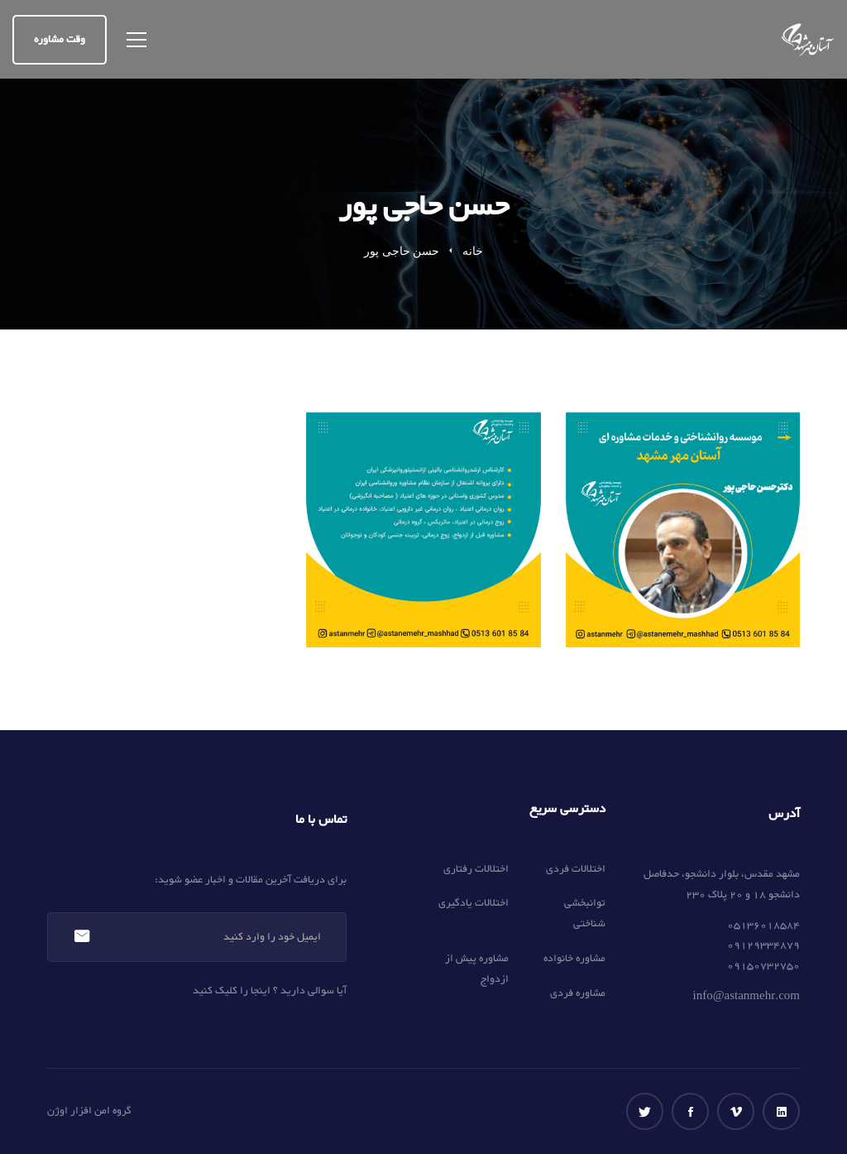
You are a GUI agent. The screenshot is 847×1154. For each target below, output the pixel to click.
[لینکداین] (781, 1111)
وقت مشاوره (59, 40)
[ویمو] (735, 1111)
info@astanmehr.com (746, 997)
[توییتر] (644, 1111)
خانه (472, 251)
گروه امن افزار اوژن (89, 1111)
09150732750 (763, 966)
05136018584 (763, 925)
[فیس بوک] (690, 1111)
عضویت (81, 937)
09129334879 (763, 945)
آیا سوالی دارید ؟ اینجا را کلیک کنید (270, 991)
